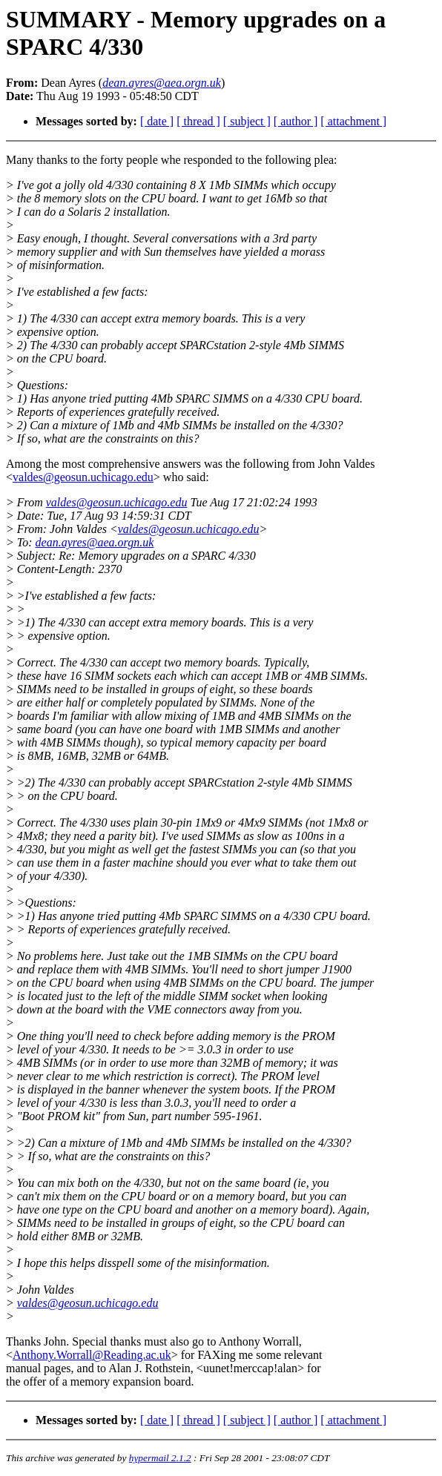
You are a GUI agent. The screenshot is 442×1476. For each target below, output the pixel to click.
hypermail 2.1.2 (160, 1457)
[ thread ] (198, 121)
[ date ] (157, 121)
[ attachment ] (353, 121)
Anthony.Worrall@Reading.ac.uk (92, 1354)
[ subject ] (247, 121)
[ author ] (296, 121)
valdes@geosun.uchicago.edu (83, 477)
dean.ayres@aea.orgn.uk (95, 542)
